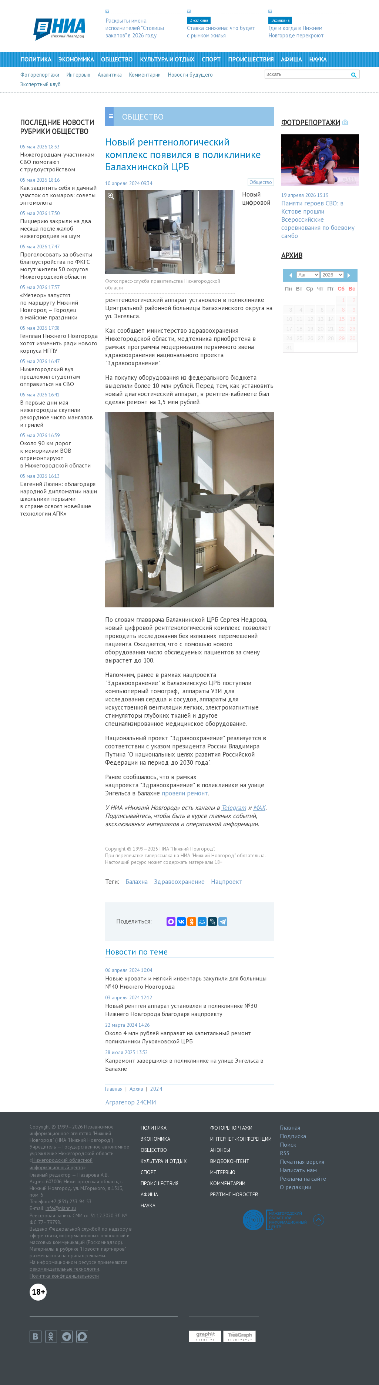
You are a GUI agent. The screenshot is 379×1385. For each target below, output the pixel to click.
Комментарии (145, 74)
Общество (117, 59)
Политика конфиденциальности (64, 1275)
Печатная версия (302, 1161)
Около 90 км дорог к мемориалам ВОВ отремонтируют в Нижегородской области (55, 454)
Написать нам (298, 1170)
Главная (114, 1088)
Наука (317, 59)
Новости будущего (190, 74)
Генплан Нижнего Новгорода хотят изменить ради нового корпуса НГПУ (59, 343)
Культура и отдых (167, 59)
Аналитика (110, 74)
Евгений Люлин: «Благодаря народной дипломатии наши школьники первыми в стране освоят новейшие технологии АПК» (58, 498)
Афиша (291, 59)
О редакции (295, 1187)
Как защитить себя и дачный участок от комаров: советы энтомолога (58, 195)
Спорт (211, 59)
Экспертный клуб (40, 84)
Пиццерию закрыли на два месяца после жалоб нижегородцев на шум (55, 228)
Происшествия (251, 59)
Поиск (288, 1144)
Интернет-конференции (241, 1139)
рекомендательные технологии (64, 1268)
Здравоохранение (179, 882)
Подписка (293, 1136)
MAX (259, 808)
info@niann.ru (61, 1208)
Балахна (136, 882)
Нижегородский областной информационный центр (61, 1164)
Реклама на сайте (303, 1178)
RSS (284, 1153)
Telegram (233, 808)
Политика (35, 59)
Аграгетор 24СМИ (130, 1102)
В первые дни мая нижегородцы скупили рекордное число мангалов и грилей (56, 413)
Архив (136, 1088)
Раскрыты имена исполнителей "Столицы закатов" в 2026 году (134, 28)
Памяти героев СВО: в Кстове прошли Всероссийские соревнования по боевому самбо (318, 219)
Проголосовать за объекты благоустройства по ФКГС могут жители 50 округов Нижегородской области (56, 265)
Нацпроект (226, 882)
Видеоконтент (229, 1161)
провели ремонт (185, 793)
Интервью (78, 74)
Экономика (76, 59)
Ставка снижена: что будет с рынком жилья (221, 31)
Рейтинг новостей (234, 1194)
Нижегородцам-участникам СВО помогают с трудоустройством (57, 162)
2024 (156, 1088)
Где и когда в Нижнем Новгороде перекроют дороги (296, 35)
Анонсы (220, 1150)
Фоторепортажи (39, 74)
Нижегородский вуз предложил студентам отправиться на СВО (50, 376)
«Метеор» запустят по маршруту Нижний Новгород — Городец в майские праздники (49, 306)
